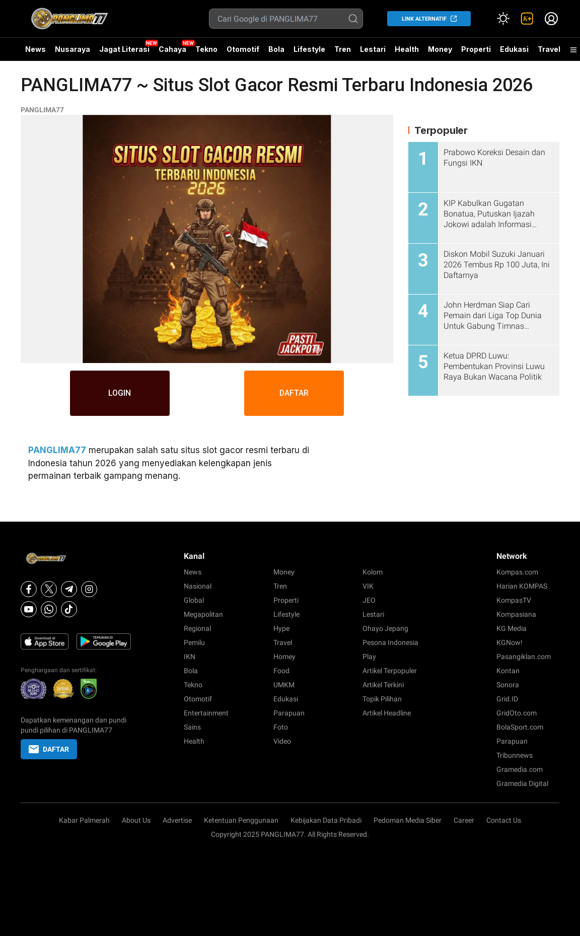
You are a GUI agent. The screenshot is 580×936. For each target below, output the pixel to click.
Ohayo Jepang (385, 628)
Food (281, 671)
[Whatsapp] (49, 609)
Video (282, 741)
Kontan (508, 671)
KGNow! (509, 642)
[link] (527, 19)
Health (407, 49)
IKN (189, 657)
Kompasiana (516, 614)
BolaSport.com (519, 727)
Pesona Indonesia (390, 642)
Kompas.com (517, 572)
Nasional (197, 586)
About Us (136, 820)
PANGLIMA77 (42, 110)
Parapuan (289, 713)
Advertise (177, 820)
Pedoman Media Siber (408, 820)
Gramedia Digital (522, 783)
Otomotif (243, 49)
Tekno (206, 49)
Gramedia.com (519, 769)
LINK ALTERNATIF (424, 19)
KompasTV (513, 600)
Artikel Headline (386, 713)
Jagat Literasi (124, 49)
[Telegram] (69, 589)
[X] (49, 589)
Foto (280, 727)
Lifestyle (309, 49)
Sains (192, 727)
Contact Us (503, 820)
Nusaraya (72, 49)
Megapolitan (203, 614)
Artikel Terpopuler (389, 671)
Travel (549, 49)
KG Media (511, 628)
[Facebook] (29, 589)
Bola (276, 49)
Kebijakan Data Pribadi (326, 820)
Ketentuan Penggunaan (241, 820)
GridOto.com (516, 713)
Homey (284, 657)
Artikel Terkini (383, 685)
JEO (369, 600)
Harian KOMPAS (521, 586)
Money (440, 49)
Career (464, 820)
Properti (476, 49)
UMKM (284, 685)
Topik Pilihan (382, 699)
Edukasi (514, 49)
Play (369, 657)
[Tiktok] (69, 609)
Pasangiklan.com (523, 657)
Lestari (372, 53)
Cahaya (172, 49)
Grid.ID (507, 699)
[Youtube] (29, 609)
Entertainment (206, 713)
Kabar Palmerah (84, 820)
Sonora (507, 685)
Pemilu (194, 642)
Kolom (372, 572)
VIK (368, 586)
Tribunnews (514, 755)
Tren (342, 49)
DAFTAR (295, 393)
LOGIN (119, 393)
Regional (197, 628)
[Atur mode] (503, 19)
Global (194, 600)
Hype (281, 628)
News (35, 49)
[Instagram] (89, 589)
